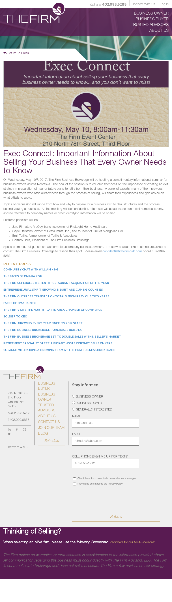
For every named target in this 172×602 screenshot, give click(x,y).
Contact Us (49, 422)
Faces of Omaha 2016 (19, 303)
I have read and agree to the (98, 484)
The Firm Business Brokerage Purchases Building (42, 330)
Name (76, 416)
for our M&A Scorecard (132, 542)
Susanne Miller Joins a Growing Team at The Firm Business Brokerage (59, 350)
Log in (164, 4)
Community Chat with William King (30, 269)
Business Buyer (87, 403)
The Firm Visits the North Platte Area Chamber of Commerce (52, 309)
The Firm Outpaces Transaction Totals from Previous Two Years (56, 296)
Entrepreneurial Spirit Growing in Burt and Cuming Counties (53, 289)
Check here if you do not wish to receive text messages (104, 478)
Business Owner (87, 396)
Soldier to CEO (15, 316)
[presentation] (106, 496)
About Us (47, 416)
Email (76, 434)
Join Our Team (51, 428)
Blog (43, 434)
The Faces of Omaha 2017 (23, 276)
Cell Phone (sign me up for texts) (100, 456)
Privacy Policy (115, 484)
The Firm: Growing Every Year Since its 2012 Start (43, 323)
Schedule (51, 441)
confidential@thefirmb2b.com (122, 251)
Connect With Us (143, 4)
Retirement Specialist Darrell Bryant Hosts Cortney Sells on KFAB (57, 343)
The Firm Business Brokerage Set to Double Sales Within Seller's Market (62, 336)
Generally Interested (92, 409)
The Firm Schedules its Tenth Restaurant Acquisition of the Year (56, 283)
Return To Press (16, 53)
